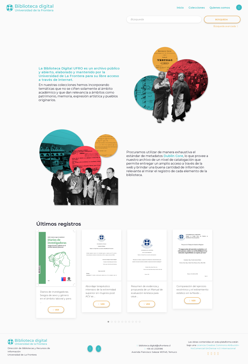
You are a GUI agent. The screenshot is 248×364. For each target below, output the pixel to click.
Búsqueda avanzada (225, 26)
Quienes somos (220, 7)
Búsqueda (221, 19)
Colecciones (197, 7)
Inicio (180, 7)
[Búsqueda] (164, 19)
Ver (56, 309)
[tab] (108, 322)
